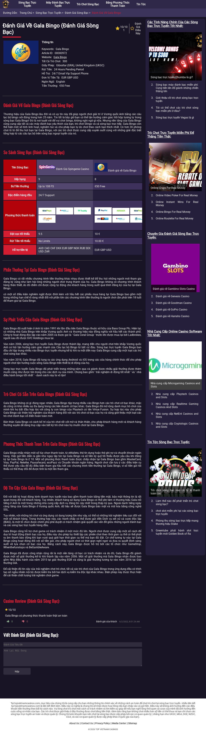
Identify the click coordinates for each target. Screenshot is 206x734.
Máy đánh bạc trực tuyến (58, 4)
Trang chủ (26, 12)
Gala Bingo (60, 57)
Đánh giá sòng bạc (76, 12)
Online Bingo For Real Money (173, 211)
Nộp (17, 671)
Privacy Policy (102, 723)
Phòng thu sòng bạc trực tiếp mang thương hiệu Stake (177, 522)
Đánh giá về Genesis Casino (172, 296)
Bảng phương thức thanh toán (117, 4)
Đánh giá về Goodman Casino (174, 303)
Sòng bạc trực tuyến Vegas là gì (175, 117)
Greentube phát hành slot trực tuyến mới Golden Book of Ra (177, 532)
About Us (74, 723)
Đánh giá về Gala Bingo (106, 12)
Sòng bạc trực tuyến (27, 4)
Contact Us (87, 723)
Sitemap (132, 723)
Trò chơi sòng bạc (88, 4)
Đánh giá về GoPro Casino (171, 309)
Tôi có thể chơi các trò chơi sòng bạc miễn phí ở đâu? (177, 109)
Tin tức (141, 4)
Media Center (119, 723)
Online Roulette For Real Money (174, 218)
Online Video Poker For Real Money (177, 195)
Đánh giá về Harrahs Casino (172, 316)
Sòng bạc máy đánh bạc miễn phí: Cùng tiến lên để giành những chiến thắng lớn (177, 88)
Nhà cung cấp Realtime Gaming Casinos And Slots (177, 405)
